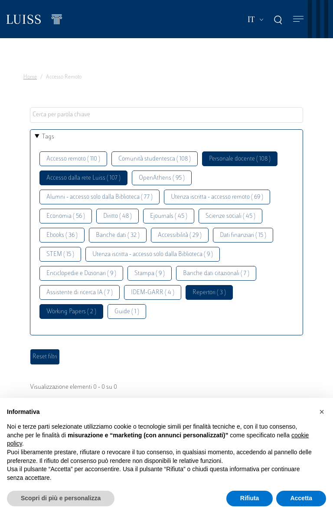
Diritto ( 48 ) (117, 216)
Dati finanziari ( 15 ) (243, 235)
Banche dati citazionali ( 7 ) (216, 273)
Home (30, 77)
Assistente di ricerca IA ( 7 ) (79, 292)
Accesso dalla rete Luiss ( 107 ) (83, 178)
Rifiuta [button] (249, 498)
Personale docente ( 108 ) (240, 159)
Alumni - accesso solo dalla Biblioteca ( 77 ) (99, 197)
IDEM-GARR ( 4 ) (152, 292)
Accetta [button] (301, 498)
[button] (322, 412)
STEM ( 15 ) (60, 254)
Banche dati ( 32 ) (118, 235)
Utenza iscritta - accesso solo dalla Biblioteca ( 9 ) (152, 254)
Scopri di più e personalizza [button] (61, 498)
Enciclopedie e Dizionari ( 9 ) (81, 273)
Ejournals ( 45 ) (168, 216)
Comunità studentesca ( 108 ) (154, 159)
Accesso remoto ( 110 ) (73, 159)
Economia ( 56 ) (65, 216)
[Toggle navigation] (298, 19)
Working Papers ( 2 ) (71, 311)
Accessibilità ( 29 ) (180, 235)
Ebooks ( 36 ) (62, 235)
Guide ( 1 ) (126, 311)
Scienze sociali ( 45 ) (230, 216)
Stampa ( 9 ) (149, 273)
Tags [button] (48, 137)
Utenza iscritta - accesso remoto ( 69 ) (217, 197)
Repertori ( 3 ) (209, 292)
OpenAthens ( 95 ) (162, 178)
